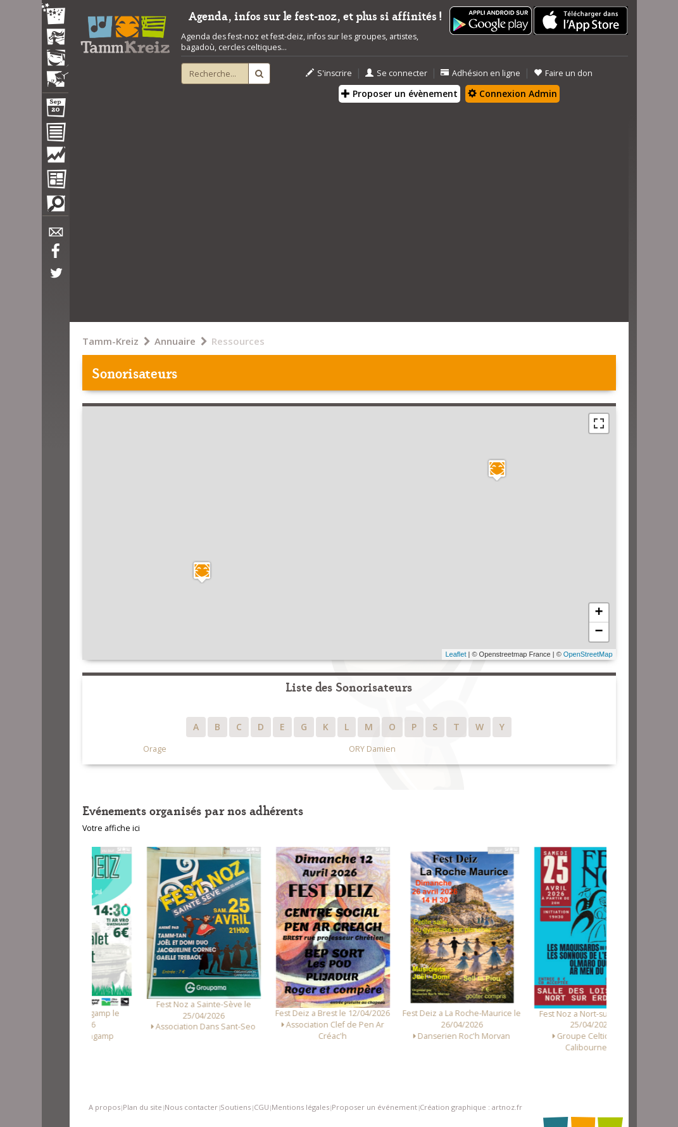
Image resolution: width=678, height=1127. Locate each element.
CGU (261, 1107)
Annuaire (175, 341)
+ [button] (598, 612)
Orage (154, 749)
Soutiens (235, 1107)
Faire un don (563, 73)
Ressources (238, 341)
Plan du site (142, 1107)
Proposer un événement (374, 1107)
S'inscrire (329, 73)
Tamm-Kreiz (110, 341)
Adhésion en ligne (480, 73)
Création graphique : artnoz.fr (471, 1107)
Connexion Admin (512, 93)
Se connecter (396, 73)
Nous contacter (191, 1107)
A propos (104, 1107)
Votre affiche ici (111, 828)
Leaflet (455, 654)
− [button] (598, 631)
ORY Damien (372, 749)
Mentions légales (300, 1107)
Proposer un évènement (399, 93)
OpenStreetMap (588, 654)
